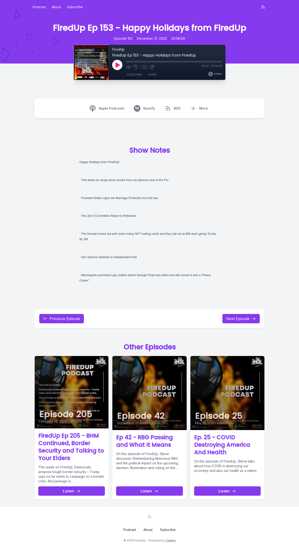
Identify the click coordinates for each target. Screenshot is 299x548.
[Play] (117, 65)
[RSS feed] (263, 7)
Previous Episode (61, 318)
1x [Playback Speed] (144, 67)
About (56, 7)
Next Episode (241, 318)
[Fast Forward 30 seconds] (152, 67)
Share (152, 75)
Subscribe (75, 7)
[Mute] (128, 67)
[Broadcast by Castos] (215, 74)
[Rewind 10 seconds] (135, 67)
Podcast (39, 7)
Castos (171, 540)
